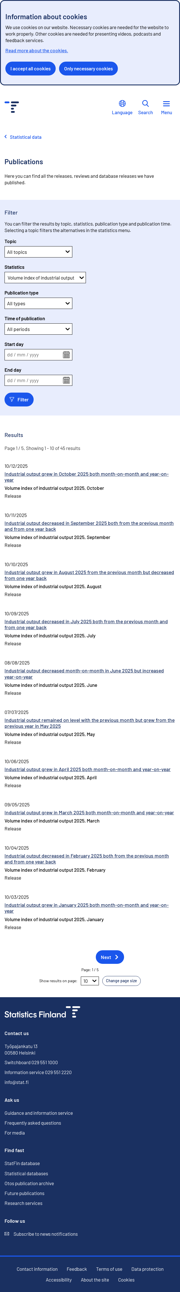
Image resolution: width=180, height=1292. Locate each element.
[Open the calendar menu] (66, 354)
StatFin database (22, 1163)
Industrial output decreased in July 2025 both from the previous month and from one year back (86, 624)
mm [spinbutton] (21, 354)
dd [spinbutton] (10, 354)
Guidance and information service (39, 1113)
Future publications (24, 1193)
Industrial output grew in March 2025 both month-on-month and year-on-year (89, 812)
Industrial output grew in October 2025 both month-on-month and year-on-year (87, 477)
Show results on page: (58, 980)
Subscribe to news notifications (41, 1234)
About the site (95, 1280)
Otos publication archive (29, 1183)
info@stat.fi (17, 1082)
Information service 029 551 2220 (38, 1072)
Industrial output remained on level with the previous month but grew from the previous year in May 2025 (90, 723)
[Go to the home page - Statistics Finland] (12, 107)
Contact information (37, 1269)
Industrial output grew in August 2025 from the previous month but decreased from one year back (89, 575)
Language (122, 107)
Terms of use (109, 1269)
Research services (23, 1203)
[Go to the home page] (42, 1012)
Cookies (126, 1279)
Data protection (147, 1269)
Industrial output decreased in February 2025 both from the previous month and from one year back (87, 858)
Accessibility (59, 1280)
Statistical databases (26, 1173)
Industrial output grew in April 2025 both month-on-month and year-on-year (88, 769)
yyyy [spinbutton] (34, 354)
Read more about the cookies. (36, 50)
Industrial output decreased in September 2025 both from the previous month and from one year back (89, 526)
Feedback (77, 1269)
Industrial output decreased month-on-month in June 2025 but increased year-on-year (84, 673)
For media (15, 1132)
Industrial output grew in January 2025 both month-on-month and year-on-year (87, 908)
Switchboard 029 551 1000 (31, 1062)
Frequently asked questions (33, 1123)
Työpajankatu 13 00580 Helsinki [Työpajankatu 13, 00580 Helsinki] (21, 1049)
